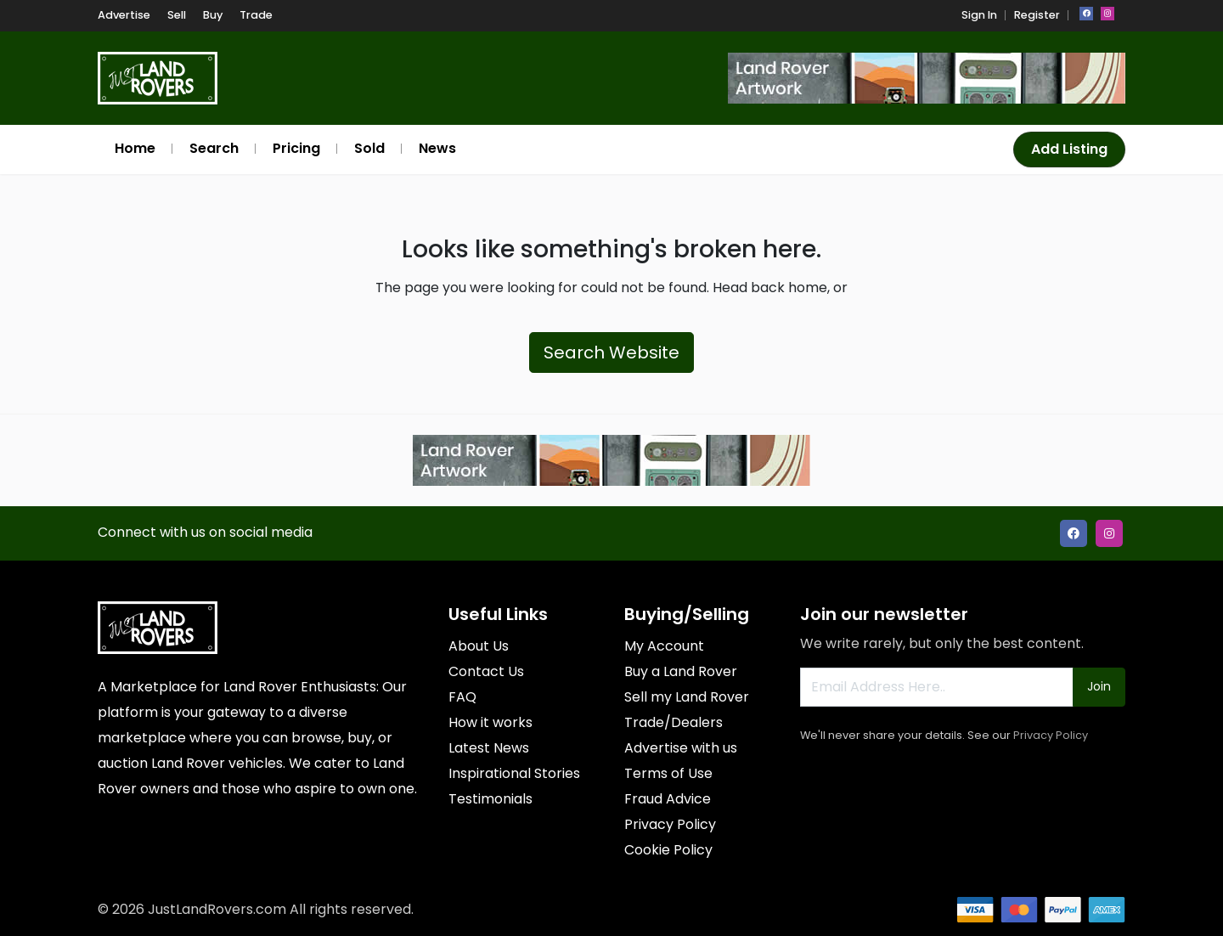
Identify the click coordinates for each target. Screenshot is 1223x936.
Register (1037, 15)
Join (1099, 686)
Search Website (611, 352)
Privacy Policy (1050, 735)
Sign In (979, 15)
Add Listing (1069, 149)
